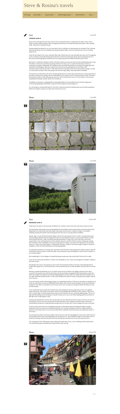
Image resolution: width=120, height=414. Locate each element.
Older (94, 394)
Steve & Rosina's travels (48, 5)
